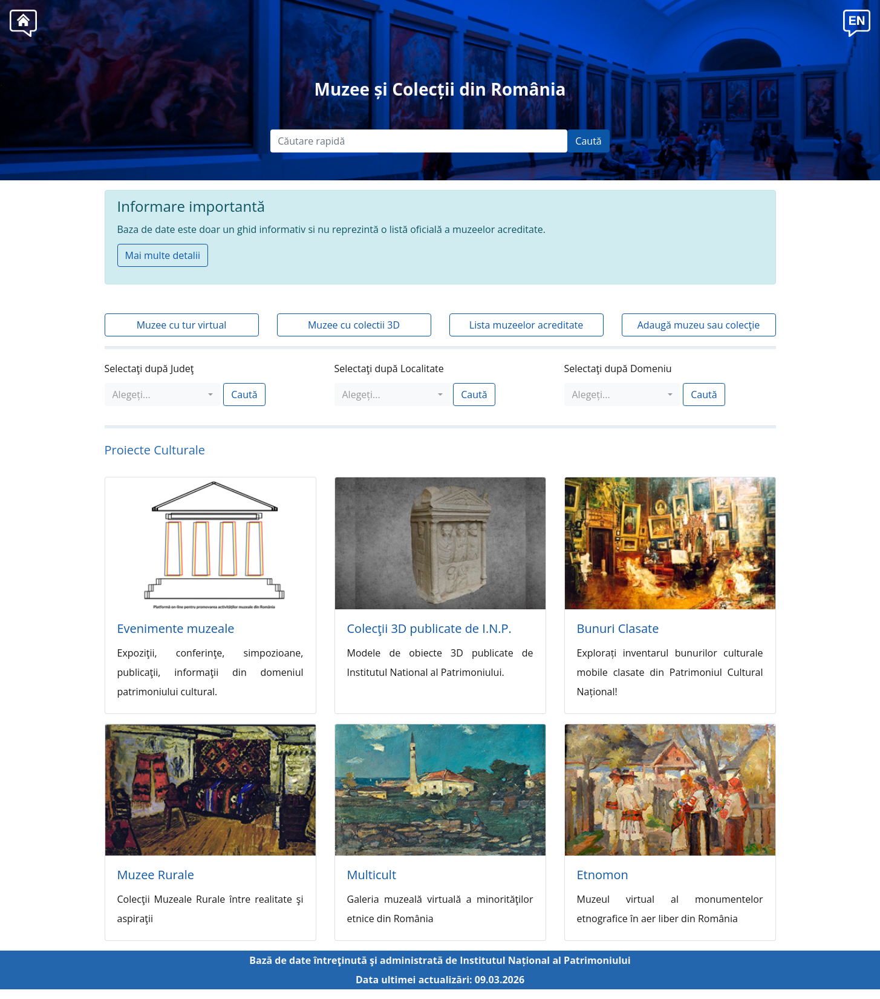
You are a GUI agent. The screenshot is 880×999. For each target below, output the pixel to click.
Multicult (372, 874)
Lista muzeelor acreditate (526, 325)
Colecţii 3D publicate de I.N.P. (429, 628)
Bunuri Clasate (618, 628)
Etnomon (602, 874)
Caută (588, 141)
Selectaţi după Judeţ (149, 368)
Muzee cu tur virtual (182, 325)
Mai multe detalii (162, 255)
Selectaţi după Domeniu (618, 368)
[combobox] (163, 394)
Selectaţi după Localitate (389, 368)
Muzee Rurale (155, 874)
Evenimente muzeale (176, 628)
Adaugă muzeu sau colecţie (698, 325)
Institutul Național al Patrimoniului (545, 960)
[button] (856, 22)
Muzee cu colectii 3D (354, 325)
